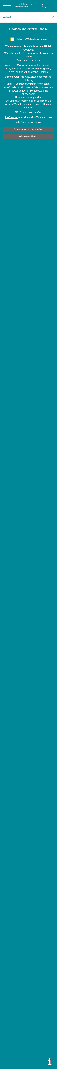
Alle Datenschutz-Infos (28, 122)
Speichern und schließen (28, 129)
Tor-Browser (11, 117)
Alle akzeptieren (28, 136)
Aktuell (7, 17)
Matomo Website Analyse (31, 39)
